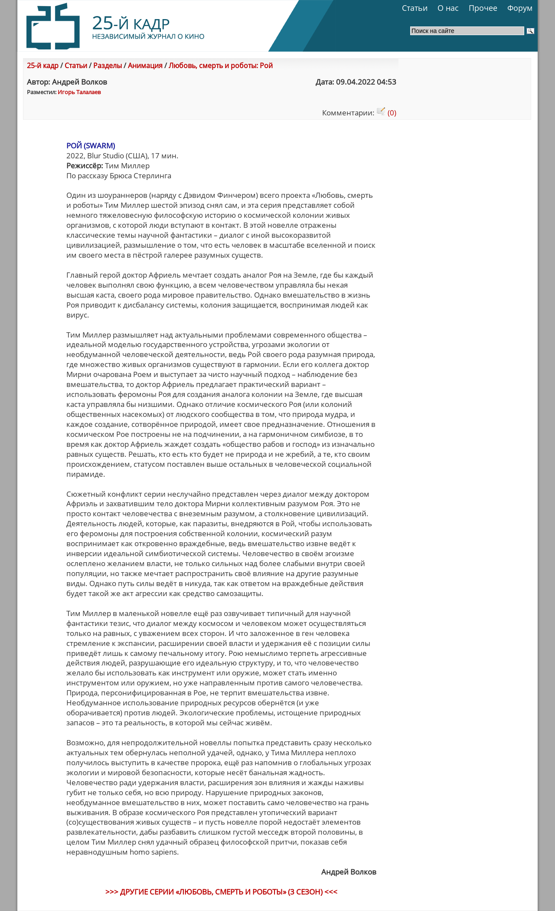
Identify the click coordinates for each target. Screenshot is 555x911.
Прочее (483, 8)
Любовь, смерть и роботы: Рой (221, 65)
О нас (448, 8)
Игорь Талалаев (79, 92)
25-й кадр (43, 65)
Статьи (415, 8)
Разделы (107, 65)
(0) (386, 113)
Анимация (145, 65)
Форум (519, 8)
